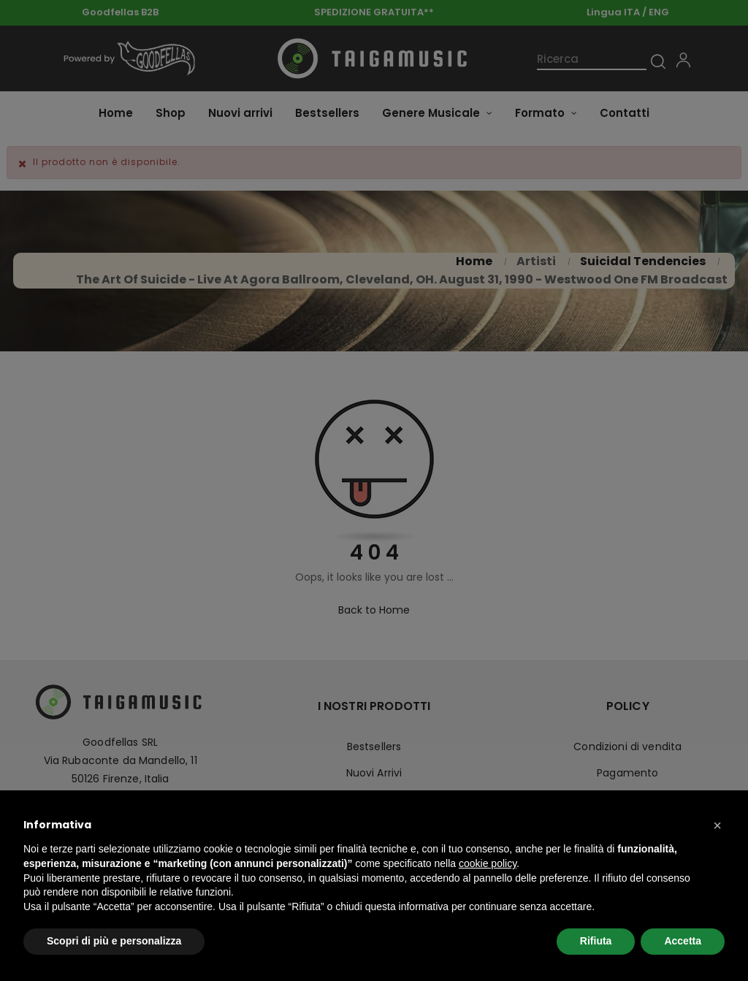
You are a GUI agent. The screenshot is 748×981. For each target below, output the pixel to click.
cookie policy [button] (487, 863)
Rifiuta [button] (596, 941)
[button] (717, 825)
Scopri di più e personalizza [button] (114, 941)
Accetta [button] (682, 941)
